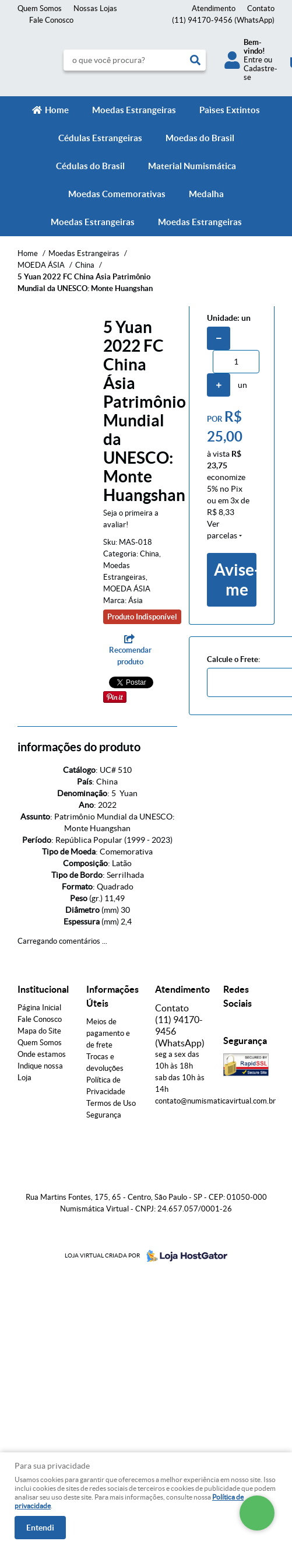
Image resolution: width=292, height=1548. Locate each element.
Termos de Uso (111, 1103)
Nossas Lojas (95, 8)
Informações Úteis (112, 996)
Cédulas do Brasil (90, 166)
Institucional (43, 989)
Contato (261, 8)
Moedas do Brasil (200, 138)
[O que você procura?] (195, 60)
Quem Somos (39, 8)
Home (57, 110)
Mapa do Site (39, 1031)
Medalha (206, 194)
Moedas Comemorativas (117, 194)
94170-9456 (223, 20)
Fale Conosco (51, 20)
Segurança (103, 1115)
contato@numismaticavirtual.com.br (215, 1101)
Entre (253, 59)
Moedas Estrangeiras (134, 110)
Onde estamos (41, 1054)
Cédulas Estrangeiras (100, 138)
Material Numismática (192, 166)
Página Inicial (39, 1007)
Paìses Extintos (229, 110)
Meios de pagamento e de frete (108, 1033)
